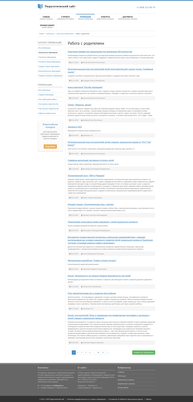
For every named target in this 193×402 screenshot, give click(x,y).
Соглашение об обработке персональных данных (125, 399)
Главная (46, 18)
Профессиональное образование (50, 76)
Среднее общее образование (49, 66)
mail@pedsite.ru (58, 385)
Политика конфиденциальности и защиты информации (86, 399)
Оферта (148, 399)
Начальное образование (47, 57)
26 (98, 352)
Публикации (85, 18)
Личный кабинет (47, 27)
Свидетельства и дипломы (126, 384)
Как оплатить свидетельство (49, 109)
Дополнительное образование (50, 71)
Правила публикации (46, 95)
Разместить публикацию (144, 353)
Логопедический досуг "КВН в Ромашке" (86, 176)
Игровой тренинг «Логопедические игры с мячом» (91, 204)
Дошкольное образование (65, 34)
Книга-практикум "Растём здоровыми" (85, 87)
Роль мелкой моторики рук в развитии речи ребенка (92, 293)
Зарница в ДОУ (75, 127)
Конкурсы (105, 18)
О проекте (65, 18)
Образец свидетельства (47, 113)
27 (103, 352)
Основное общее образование (50, 62)
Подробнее (50, 146)
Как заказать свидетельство (48, 104)
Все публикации (44, 48)
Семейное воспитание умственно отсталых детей (91, 160)
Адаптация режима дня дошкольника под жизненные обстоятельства (100, 52)
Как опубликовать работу (48, 99)
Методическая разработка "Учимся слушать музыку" (92, 260)
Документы (127, 18)
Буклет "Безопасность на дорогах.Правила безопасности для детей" (99, 276)
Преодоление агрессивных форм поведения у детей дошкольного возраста (103, 222)
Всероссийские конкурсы (50, 125)
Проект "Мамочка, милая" (80, 105)
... (93, 352)
